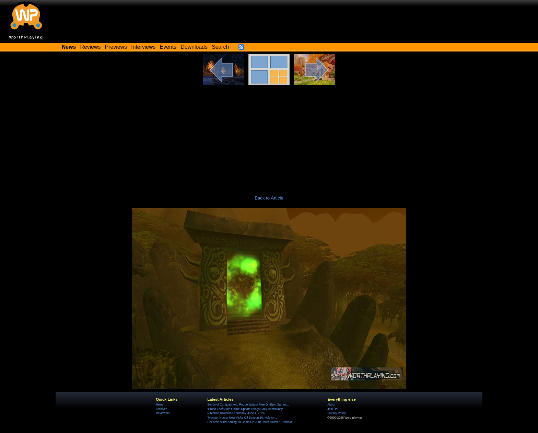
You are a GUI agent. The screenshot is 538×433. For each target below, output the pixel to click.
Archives (161, 409)
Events (168, 47)
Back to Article (269, 198)
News (159, 404)
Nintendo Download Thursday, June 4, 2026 (236, 413)
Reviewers (162, 413)
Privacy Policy (336, 413)
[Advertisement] (269, 136)
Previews (116, 47)
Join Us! (332, 409)
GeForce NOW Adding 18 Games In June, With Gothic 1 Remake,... (251, 422)
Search (220, 47)
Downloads (194, 47)
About (331, 404)
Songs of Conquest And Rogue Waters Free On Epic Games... (248, 404)
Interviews (143, 47)
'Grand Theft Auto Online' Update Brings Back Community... (246, 409)
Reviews (90, 47)
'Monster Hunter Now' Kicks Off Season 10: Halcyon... (242, 417)
